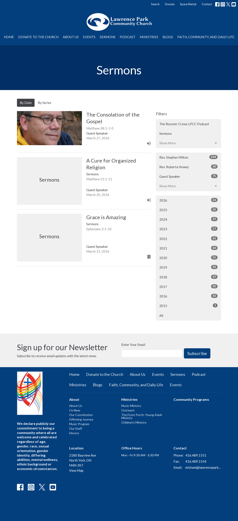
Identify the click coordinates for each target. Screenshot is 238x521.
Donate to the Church (38, 37)
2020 (188, 257)
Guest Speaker (188, 176)
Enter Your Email (133, 345)
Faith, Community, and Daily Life (205, 37)
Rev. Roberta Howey (188, 166)
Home (9, 37)
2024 (188, 219)
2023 (188, 229)
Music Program (79, 424)
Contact (207, 4)
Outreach (128, 410)
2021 (188, 248)
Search (155, 4)
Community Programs (191, 399)
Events (89, 37)
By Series (44, 103)
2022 (188, 238)
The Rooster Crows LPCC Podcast (184, 124)
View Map (76, 470)
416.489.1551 (195, 455)
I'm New (74, 410)
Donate (170, 4)
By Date (26, 103)
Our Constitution (81, 415)
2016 (188, 296)
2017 (188, 286)
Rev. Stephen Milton (188, 157)
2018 (188, 277)
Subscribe (197, 353)
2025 (188, 209)
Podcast (127, 37)
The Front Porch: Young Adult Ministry (141, 416)
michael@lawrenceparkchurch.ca (203, 467)
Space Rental (188, 4)
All (161, 315)
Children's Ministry (133, 422)
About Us (71, 37)
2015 (188, 305)
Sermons (107, 37)
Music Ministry (131, 406)
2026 (188, 200)
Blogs (168, 37)
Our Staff (75, 428)
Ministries (149, 37)
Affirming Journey (81, 419)
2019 (188, 267)
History (74, 433)
